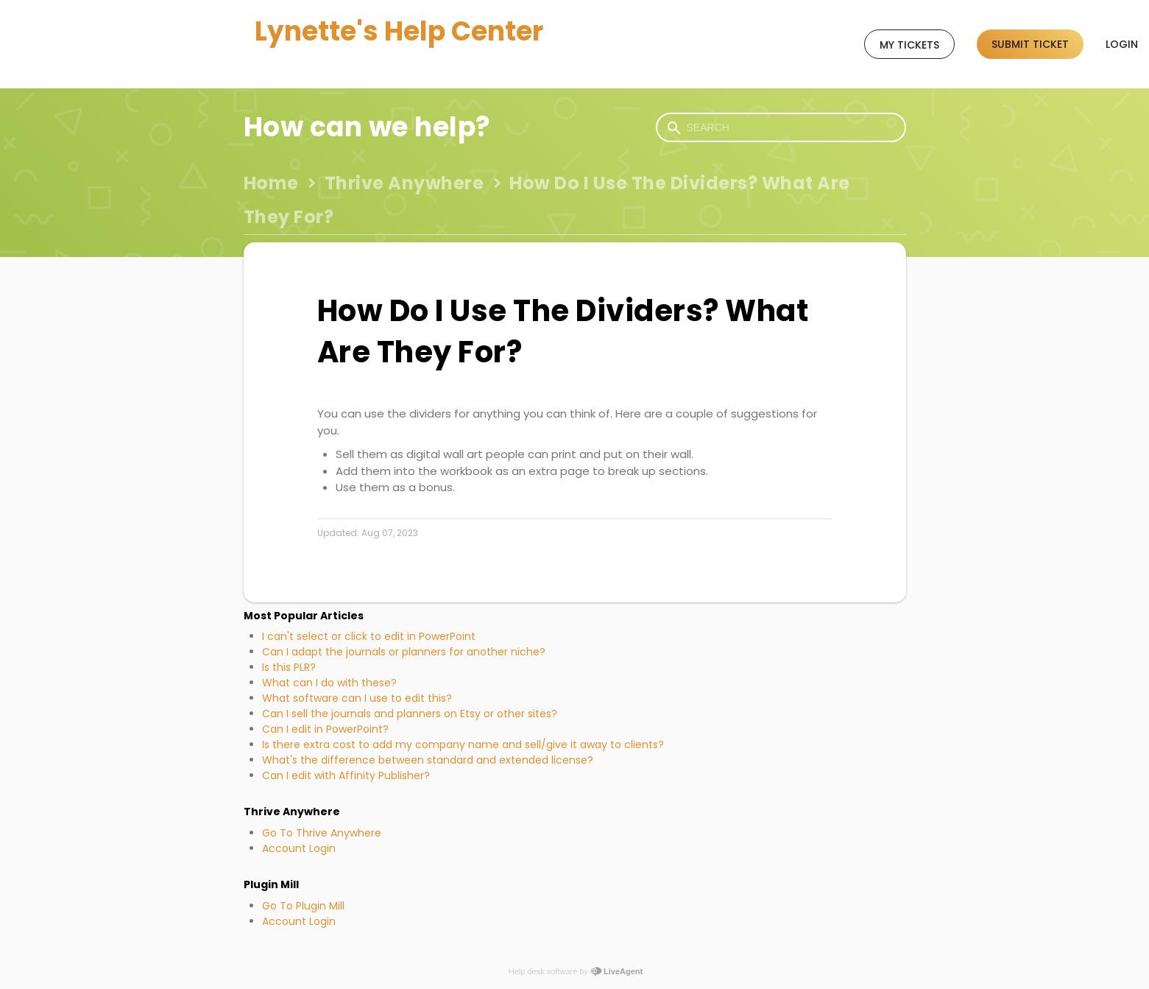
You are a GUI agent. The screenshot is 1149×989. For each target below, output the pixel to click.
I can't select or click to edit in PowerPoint (368, 636)
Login (1122, 44)
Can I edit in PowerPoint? (325, 729)
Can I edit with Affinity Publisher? (346, 775)
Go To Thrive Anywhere (321, 833)
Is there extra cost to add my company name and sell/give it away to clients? (463, 744)
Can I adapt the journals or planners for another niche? (403, 651)
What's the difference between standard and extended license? (427, 760)
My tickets (909, 45)
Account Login (299, 848)
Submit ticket (1030, 44)
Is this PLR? (289, 667)
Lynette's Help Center (399, 31)
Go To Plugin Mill (303, 905)
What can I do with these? (329, 682)
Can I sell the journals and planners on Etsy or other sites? (409, 713)
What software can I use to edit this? (357, 698)
